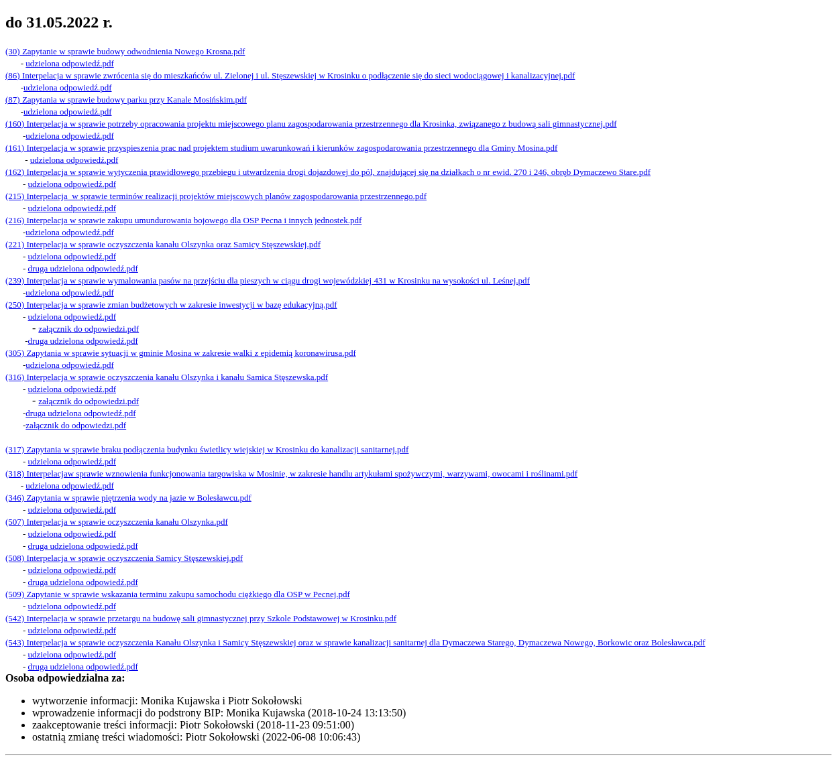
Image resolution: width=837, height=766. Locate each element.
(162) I (17, 172)
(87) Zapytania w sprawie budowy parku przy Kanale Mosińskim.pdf (126, 99)
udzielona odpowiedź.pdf (72, 461)
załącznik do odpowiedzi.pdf (88, 401)
